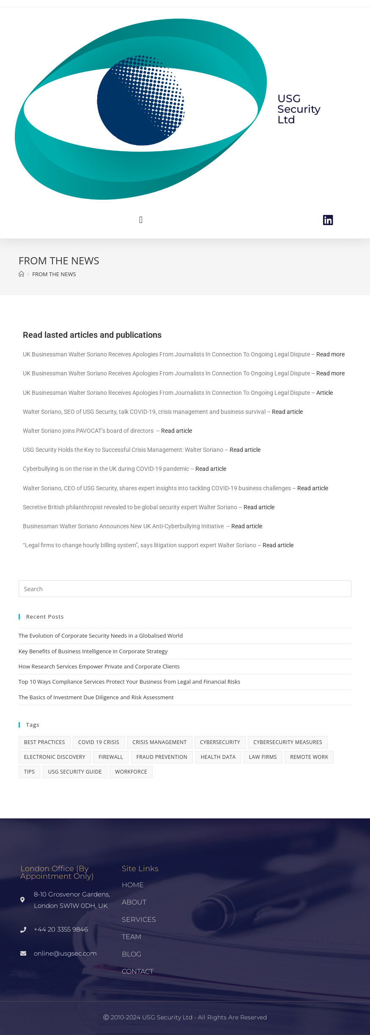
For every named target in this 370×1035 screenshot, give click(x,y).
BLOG (131, 954)
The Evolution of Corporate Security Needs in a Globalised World (101, 635)
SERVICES (139, 919)
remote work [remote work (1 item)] (309, 757)
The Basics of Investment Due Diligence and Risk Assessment (96, 697)
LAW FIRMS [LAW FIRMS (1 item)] (263, 757)
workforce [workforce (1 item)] (131, 771)
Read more (330, 354)
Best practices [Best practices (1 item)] (44, 742)
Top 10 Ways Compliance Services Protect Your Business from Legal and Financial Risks (129, 681)
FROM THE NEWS (54, 274)
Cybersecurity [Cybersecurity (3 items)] (220, 742)
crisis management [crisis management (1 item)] (159, 742)
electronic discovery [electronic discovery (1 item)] (54, 757)
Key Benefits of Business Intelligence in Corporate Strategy (93, 651)
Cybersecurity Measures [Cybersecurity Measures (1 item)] (287, 742)
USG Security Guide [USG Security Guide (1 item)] (75, 771)
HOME (133, 885)
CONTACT (137, 971)
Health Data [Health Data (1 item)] (218, 757)
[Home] (21, 274)
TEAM (131, 937)
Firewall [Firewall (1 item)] (111, 757)
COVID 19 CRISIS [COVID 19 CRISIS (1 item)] (98, 742)
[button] (141, 219)
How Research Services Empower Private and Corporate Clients (99, 666)
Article (324, 392)
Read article (287, 411)
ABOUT (134, 902)
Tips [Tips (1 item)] (29, 771)
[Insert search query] (185, 588)
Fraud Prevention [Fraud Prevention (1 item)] (162, 757)
